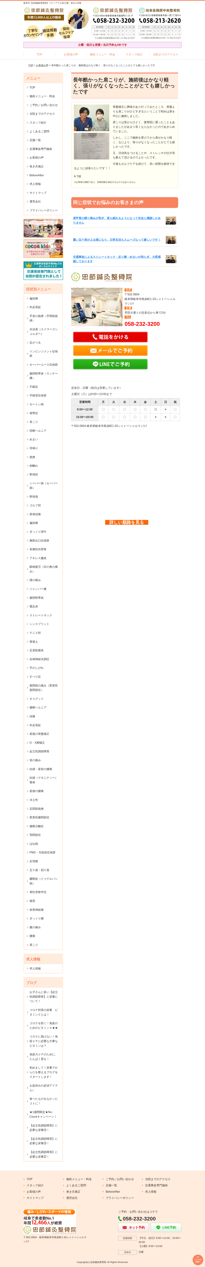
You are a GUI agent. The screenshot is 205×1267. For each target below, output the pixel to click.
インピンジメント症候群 (44, 353)
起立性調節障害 (39, 751)
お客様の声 (71, 54)
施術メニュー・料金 (102, 54)
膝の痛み (35, 927)
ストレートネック (41, 615)
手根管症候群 (38, 395)
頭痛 (32, 716)
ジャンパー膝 (38, 588)
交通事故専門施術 (41, 148)
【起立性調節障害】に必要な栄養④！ (44, 1128)
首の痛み (35, 760)
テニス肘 (35, 632)
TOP (39, 54)
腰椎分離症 (37, 826)
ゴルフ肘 (35, 505)
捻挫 (32, 457)
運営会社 (35, 201)
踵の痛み (35, 580)
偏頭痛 (34, 298)
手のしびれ (37, 667)
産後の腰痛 (37, 791)
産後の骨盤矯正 (39, 733)
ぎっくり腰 (37, 918)
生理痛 (34, 861)
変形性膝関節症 (39, 817)
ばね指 (34, 843)
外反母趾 (35, 307)
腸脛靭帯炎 (37, 597)
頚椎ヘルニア (38, 430)
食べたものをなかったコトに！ (44, 1101)
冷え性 (34, 799)
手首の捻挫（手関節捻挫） (44, 318)
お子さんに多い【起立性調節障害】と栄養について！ (44, 997)
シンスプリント (39, 623)
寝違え (34, 641)
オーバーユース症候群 (44, 364)
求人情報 (35, 183)
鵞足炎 (34, 606)
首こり (34, 421)
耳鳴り (34, 448)
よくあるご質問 (39, 131)
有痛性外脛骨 (38, 549)
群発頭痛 (35, 514)
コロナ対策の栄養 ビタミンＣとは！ (44, 1012)
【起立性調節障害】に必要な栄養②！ (44, 1154)
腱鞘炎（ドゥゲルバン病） (44, 881)
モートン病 (37, 404)
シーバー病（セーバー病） (44, 485)
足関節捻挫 (37, 808)
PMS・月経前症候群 (42, 852)
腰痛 (32, 935)
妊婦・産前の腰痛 (41, 769)
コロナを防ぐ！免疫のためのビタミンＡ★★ (44, 1025)
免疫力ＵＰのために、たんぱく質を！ (44, 1056)
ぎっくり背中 (38, 531)
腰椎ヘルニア (38, 707)
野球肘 (34, 474)
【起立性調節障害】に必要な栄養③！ (44, 1141)
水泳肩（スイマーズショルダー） (44, 331)
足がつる (35, 342)
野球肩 (34, 496)
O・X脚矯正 (37, 742)
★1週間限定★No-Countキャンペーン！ (43, 1114)
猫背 (32, 900)
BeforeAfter (37, 175)
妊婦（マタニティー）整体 (44, 780)
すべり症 (35, 676)
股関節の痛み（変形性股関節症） (44, 688)
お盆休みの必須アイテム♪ (44, 1088)
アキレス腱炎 (38, 558)
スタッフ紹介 (134, 54)
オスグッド (37, 698)
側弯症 (34, 413)
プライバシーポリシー (44, 210)
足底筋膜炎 (37, 650)
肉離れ (34, 465)
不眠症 (34, 386)
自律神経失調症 (39, 659)
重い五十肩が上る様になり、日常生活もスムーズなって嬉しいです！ (117, 239)
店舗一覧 (35, 140)
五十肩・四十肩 (39, 870)
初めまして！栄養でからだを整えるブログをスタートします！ (44, 1072)
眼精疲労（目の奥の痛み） (44, 569)
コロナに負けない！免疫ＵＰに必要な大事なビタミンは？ (44, 1041)
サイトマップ (38, 192)
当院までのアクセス (165, 54)
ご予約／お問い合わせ (44, 105)
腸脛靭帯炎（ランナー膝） (44, 376)
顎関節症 (35, 834)
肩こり (34, 944)
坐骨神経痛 (37, 909)
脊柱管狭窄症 (38, 892)
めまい (34, 439)
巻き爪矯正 (37, 166)
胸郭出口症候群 (39, 540)
